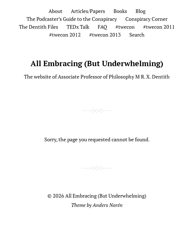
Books (120, 11)
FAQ (102, 26)
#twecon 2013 (105, 34)
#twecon (125, 26)
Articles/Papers (88, 11)
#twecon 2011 (159, 26)
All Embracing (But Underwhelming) (96, 63)
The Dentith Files (38, 26)
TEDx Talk (78, 26)
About (55, 11)
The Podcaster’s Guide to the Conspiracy (72, 18)
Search (137, 34)
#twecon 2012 (65, 34)
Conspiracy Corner (146, 18)
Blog (140, 11)
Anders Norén (108, 205)
